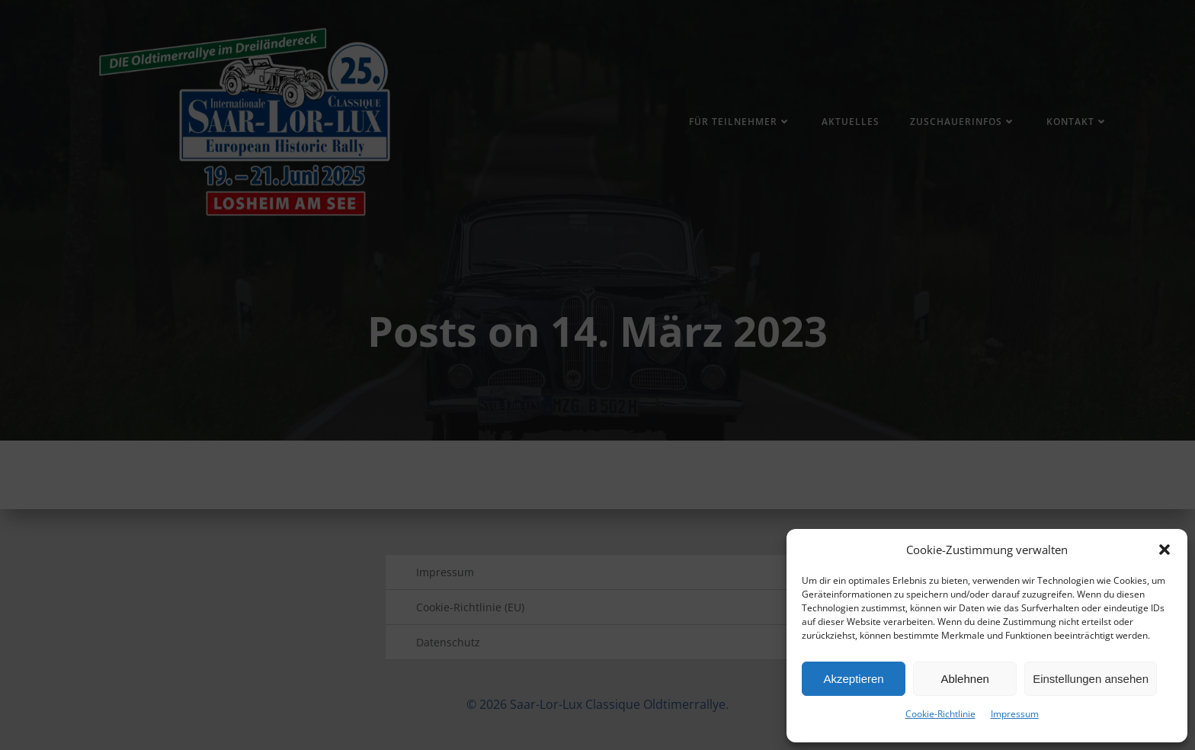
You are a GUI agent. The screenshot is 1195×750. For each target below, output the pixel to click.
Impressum (1015, 713)
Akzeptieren (853, 678)
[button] (1164, 549)
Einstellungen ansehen (1091, 678)
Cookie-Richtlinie (940, 713)
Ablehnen (964, 678)
